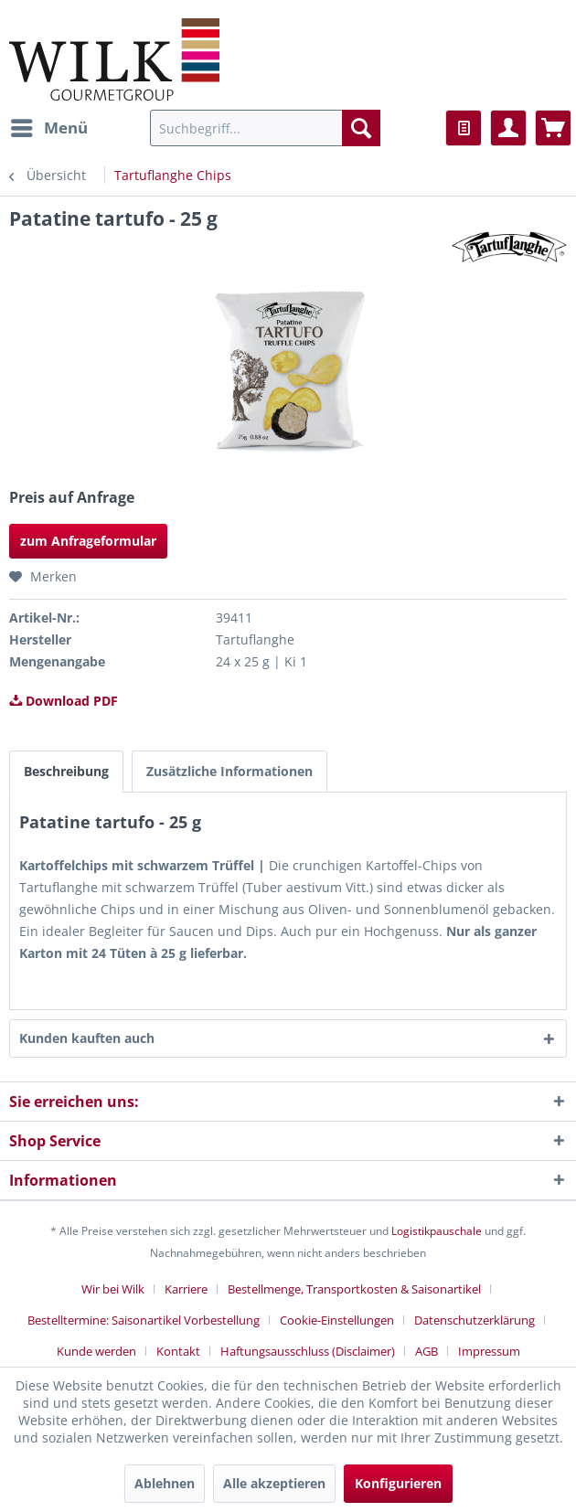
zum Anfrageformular (88, 540)
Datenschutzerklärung (474, 1320)
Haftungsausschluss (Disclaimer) (307, 1351)
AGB (426, 1351)
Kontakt (178, 1351)
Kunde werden (96, 1351)
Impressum (489, 1351)
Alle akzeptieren (274, 1483)
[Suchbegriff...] (265, 128)
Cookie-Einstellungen (337, 1320)
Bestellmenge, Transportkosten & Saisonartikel (354, 1289)
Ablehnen (164, 1483)
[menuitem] (48, 128)
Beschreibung (66, 771)
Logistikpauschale (436, 1231)
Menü (49, 125)
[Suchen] (361, 128)
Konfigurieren (398, 1483)
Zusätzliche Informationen (229, 771)
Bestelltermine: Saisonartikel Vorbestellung (143, 1320)
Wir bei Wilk (112, 1289)
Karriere (186, 1289)
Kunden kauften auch (87, 1038)
